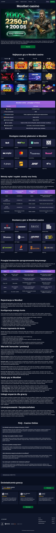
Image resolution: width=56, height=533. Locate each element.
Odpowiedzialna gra (42, 521)
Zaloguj (47, 1)
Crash (35, 58)
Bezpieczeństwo (41, 523)
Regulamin (40, 519)
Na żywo (21, 58)
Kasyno (17, 1)
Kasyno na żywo (24, 1)
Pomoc (53, 521)
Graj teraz (28, 46)
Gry (34, 1)
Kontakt (53, 523)
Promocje (30, 1)
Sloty (48, 58)
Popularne (7, 58)
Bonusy (53, 519)
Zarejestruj (53, 1)
